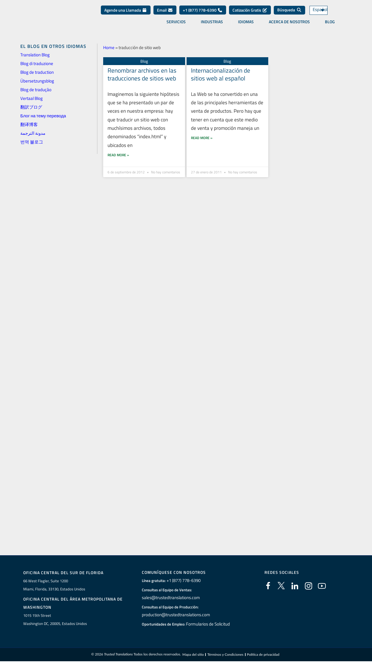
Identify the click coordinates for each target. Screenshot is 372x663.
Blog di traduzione (36, 63)
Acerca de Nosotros (289, 26)
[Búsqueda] (289, 14)
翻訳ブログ (31, 107)
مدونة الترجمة (32, 133)
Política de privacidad (263, 655)
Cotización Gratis (250, 14)
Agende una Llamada (125, 14)
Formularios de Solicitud (208, 624)
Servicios (176, 26)
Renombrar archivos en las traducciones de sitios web (142, 74)
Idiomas (246, 26)
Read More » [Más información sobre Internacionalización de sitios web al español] (201, 149)
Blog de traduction (37, 72)
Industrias (212, 26)
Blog (330, 26)
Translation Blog (35, 54)
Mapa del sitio (193, 655)
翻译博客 (29, 124)
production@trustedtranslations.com (174, 615)
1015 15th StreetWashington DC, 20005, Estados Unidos (55, 620)
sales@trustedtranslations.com (170, 598)
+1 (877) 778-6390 (203, 14)
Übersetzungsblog (37, 81)
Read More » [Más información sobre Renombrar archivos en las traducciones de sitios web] (118, 158)
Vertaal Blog (31, 98)
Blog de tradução (35, 89)
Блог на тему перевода (43, 115)
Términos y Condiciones (225, 655)
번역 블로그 (31, 142)
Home (109, 47)
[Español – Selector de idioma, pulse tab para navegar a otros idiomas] (325, 14)
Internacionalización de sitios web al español (220, 74)
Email (165, 14)
